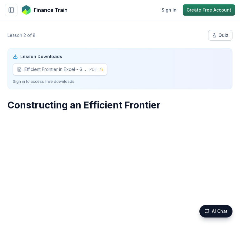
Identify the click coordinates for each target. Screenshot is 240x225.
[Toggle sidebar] (11, 10)
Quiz (220, 35)
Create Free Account (209, 9)
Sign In (169, 9)
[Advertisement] (120, 164)
